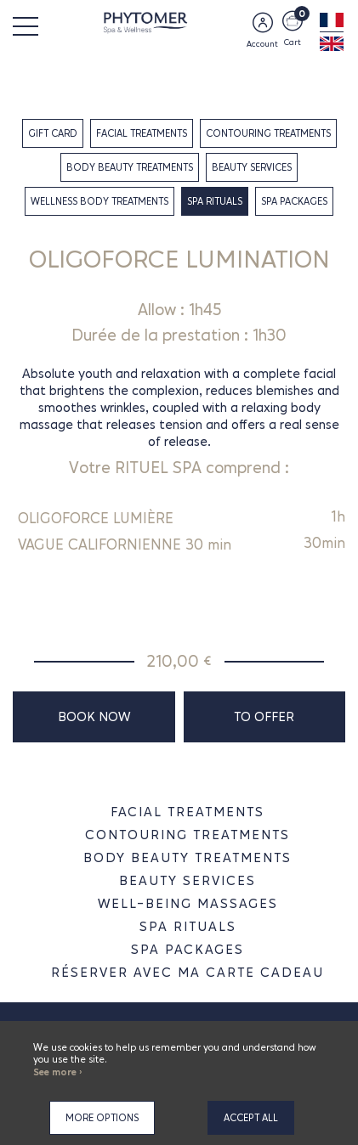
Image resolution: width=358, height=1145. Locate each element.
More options (102, 1118)
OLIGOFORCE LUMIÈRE (95, 518)
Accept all (251, 1118)
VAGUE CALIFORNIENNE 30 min (124, 544)
